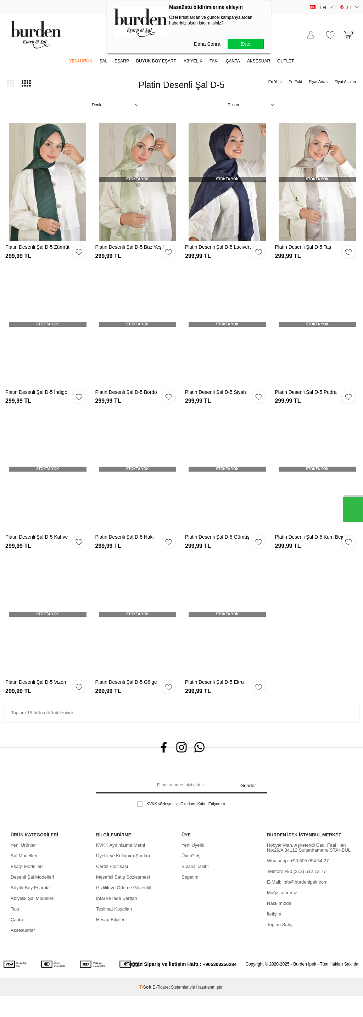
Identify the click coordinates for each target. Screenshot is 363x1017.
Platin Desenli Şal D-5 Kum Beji (307, 551)
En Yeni (274, 82)
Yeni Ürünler (23, 866)
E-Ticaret (161, 1008)
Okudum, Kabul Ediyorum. (181, 827)
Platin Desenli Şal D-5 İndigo (39, 398)
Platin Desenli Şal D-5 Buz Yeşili (126, 250)
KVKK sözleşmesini (163, 827)
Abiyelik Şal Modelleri (33, 919)
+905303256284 (220, 985)
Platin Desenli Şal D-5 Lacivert (211, 250)
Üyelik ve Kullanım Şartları (123, 876)
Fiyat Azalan (345, 82)
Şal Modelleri (24, 876)
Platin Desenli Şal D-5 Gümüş (220, 549)
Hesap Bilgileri (110, 940)
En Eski (295, 82)
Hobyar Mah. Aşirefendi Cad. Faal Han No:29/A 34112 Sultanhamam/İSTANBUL (309, 868)
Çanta (17, 940)
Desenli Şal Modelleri (32, 898)
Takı (15, 930)
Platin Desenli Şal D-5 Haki (127, 549)
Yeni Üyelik (193, 866)
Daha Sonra (207, 44)
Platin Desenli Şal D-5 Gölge (129, 700)
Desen (233, 105)
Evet (246, 44)
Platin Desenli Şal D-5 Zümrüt (40, 247)
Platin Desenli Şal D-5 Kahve (39, 549)
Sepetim (190, 898)
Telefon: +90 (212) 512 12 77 (296, 892)
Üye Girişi (191, 876)
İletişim (274, 935)
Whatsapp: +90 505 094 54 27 (298, 881)
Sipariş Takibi (195, 887)
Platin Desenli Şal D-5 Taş (305, 247)
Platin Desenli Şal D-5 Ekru (217, 700)
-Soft (145, 1008)
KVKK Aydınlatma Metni (120, 866)
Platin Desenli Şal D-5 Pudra (308, 398)
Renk (96, 105)
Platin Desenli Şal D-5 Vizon (38, 700)
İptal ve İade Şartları (116, 919)
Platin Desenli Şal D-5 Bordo (129, 398)
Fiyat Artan (318, 82)
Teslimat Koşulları (114, 930)
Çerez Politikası (112, 887)
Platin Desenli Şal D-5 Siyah (218, 398)
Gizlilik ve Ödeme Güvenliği (124, 908)
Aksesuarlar (23, 951)
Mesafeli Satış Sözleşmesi (123, 898)
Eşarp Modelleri (27, 887)
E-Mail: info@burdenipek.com (297, 903)
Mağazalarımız (282, 913)
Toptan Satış (279, 945)
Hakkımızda (279, 924)
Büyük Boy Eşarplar (31, 908)
